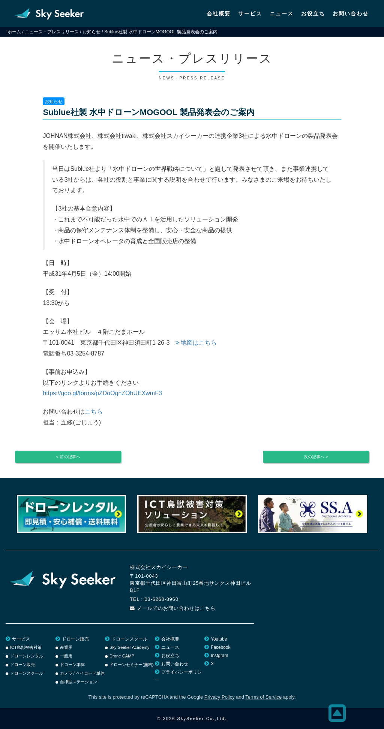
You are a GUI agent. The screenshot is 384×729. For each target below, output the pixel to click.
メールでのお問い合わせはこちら (176, 608)
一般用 (66, 656)
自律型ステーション (78, 682)
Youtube (219, 639)
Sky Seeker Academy (129, 647)
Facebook (220, 647)
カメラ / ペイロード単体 (82, 673)
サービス (250, 13)
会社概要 (219, 13)
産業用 (66, 647)
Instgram (219, 655)
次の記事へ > (316, 456)
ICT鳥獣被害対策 (26, 647)
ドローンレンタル (26, 656)
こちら (94, 411)
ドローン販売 (22, 664)
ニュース (282, 13)
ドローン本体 (72, 664)
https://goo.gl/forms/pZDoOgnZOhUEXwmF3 (102, 393)
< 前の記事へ (68, 456)
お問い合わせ (351, 13)
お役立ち (313, 13)
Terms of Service (263, 697)
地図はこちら (196, 342)
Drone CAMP (122, 656)
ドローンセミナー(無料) (131, 664)
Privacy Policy (219, 697)
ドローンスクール (26, 673)
